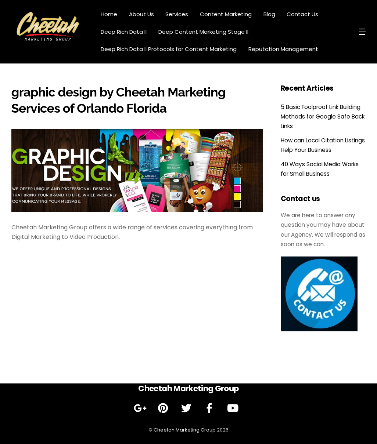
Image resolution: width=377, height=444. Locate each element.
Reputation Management (283, 49)
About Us (141, 14)
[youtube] (234, 408)
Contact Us (302, 14)
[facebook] (211, 408)
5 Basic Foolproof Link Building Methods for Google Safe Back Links (323, 116)
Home (109, 14)
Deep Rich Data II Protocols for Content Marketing (169, 49)
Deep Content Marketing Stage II (203, 32)
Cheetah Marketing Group (185, 429)
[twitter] (187, 408)
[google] (141, 408)
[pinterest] (164, 408)
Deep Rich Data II (124, 32)
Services (176, 14)
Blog (269, 14)
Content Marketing (226, 14)
